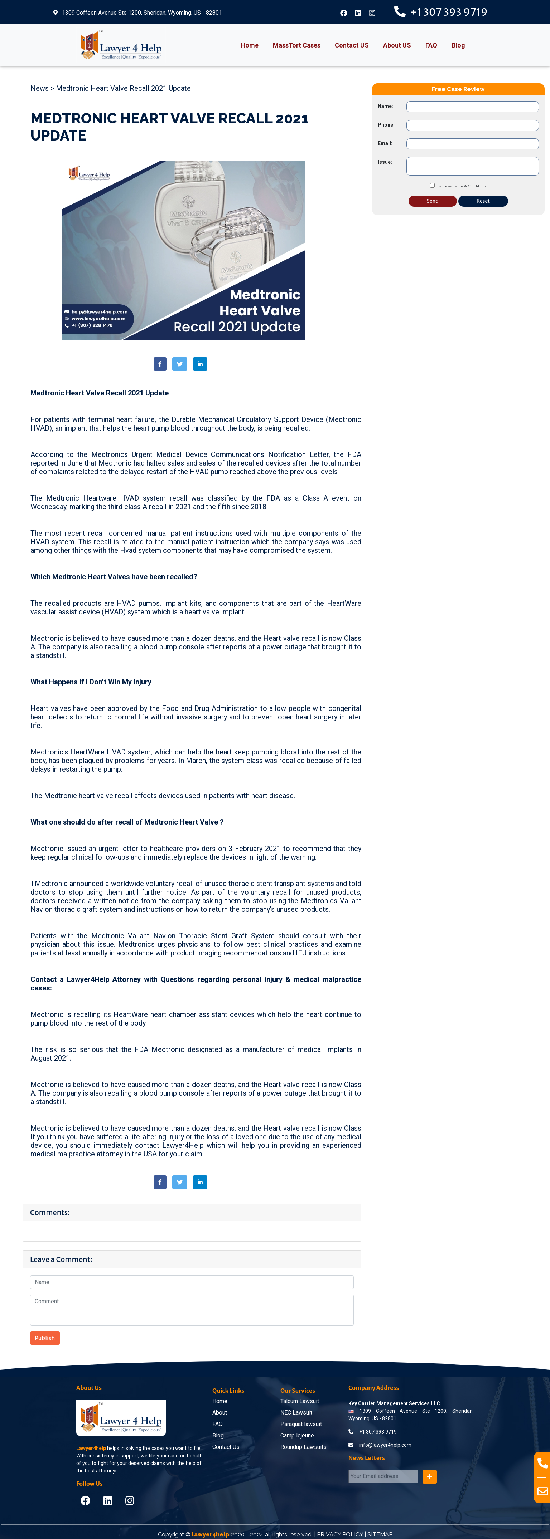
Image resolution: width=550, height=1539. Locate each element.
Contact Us (226, 1447)
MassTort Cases (296, 45)
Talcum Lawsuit (299, 1401)
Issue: (385, 162)
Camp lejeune (297, 1435)
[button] (160, 364)
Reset (483, 201)
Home (250, 45)
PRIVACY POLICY (340, 1534)
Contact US (352, 45)
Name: (385, 106)
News (39, 88)
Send (433, 201)
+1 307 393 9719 (378, 1432)
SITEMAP (379, 1534)
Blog (458, 45)
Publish (45, 1338)
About (219, 1412)
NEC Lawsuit (296, 1412)
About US (397, 45)
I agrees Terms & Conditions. (462, 186)
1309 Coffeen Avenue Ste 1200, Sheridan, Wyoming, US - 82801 (137, 12)
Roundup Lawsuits (303, 1447)
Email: (385, 143)
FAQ (431, 45)
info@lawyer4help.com (379, 1445)
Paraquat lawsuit (301, 1424)
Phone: (386, 125)
